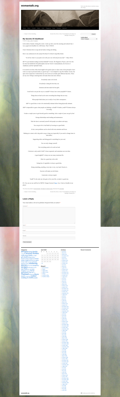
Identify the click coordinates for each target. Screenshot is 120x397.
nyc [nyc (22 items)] (28, 265)
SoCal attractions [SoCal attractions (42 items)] (27, 271)
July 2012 (64, 278)
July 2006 (64, 385)
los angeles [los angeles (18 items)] (36, 260)
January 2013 (64, 270)
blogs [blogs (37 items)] (31, 252)
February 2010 (65, 321)
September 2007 (65, 364)
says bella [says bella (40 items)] (24, 269)
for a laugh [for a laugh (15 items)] (34, 255)
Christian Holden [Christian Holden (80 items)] (31, 253)
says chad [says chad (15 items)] (30, 269)
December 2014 (65, 255)
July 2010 (64, 314)
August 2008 (64, 348)
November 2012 (65, 273)
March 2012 (64, 284)
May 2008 (64, 352)
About (28, 28)
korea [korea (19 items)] (32, 260)
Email (24, 230)
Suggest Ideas (45, 270)
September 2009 (65, 329)
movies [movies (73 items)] (24, 265)
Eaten (38, 28)
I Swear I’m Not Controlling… (30, 33)
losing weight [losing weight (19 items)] (24, 261)
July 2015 (64, 251)
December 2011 (65, 288)
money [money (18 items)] (27, 263)
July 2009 (64, 332)
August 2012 (64, 276)
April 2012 (64, 282)
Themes (43, 273)
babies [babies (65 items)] (26, 251)
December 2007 (65, 360)
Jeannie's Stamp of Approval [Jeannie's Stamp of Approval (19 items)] (27, 258)
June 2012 (64, 279)
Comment (25, 206)
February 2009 (65, 339)
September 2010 (65, 311)
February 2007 (65, 375)
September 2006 (65, 382)
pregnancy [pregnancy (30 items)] (36, 265)
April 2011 (64, 300)
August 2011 (64, 294)
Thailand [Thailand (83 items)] (25, 274)
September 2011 (65, 293)
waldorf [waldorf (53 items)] (33, 276)
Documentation (45, 267)
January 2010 (64, 323)
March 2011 (64, 302)
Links (43, 28)
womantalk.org (30, 5)
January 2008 (64, 358)
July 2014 (64, 257)
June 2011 (64, 297)
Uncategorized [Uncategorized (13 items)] (27, 276)
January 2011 (64, 305)
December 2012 (65, 272)
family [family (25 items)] (26, 255)
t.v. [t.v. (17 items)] (34, 272)
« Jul (42, 263)
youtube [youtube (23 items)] (35, 277)
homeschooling (37, 188)
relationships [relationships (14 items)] (30, 267)
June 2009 (64, 333)
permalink (62, 188)
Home (24, 28)
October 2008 (65, 345)
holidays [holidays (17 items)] (33, 257)
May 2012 (64, 281)
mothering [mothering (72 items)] (33, 263)
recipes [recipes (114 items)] (24, 267)
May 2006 (64, 388)
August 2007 (64, 366)
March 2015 (64, 254)
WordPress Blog (45, 275)
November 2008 (65, 343)
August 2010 (64, 312)
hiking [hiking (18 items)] (29, 257)
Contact (34, 28)
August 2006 (64, 384)
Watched (64, 28)
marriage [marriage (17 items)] (30, 261)
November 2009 (65, 326)
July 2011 (64, 296)
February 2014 (65, 260)
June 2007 (64, 369)
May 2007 (64, 370)
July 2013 (64, 264)
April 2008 (64, 354)
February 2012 (65, 285)
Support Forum (45, 272)
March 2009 (64, 337)
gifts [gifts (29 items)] (22, 257)
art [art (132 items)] (22, 251)
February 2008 (65, 357)
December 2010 (65, 306)
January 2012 (64, 287)
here (56, 183)
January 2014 (64, 261)
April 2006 (64, 390)
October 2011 (65, 291)
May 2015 (64, 252)
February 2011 (65, 303)
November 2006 (65, 379)
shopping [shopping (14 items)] (28, 271)
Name (24, 225)
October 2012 (65, 275)
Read (53, 28)
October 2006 (65, 381)
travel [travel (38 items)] (23, 276)
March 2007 (64, 373)
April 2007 (64, 372)
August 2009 (64, 330)
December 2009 (65, 324)
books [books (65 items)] (35, 251)
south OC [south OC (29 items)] (31, 272)
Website (24, 235)
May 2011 (64, 299)
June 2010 (64, 315)
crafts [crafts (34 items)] (22, 255)
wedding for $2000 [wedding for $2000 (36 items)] (27, 278)
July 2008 (64, 349)
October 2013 (65, 263)
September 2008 (65, 346)
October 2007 (65, 363)
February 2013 (65, 269)
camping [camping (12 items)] (22, 253)
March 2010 (64, 320)
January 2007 (64, 376)
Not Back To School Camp (47, 188)
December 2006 (65, 378)
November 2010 (65, 308)
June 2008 (64, 351)
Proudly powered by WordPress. (88, 393)
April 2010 (64, 318)
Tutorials (59, 28)
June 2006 (64, 387)
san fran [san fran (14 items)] (34, 267)
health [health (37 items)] (26, 257)
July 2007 (64, 367)
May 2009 (64, 335)
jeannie (36, 40)
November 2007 (65, 361)
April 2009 (64, 336)
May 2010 (64, 317)
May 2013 (64, 266)
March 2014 (64, 258)
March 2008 (64, 355)
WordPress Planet (45, 276)
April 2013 (64, 267)
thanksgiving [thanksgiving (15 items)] (31, 274)
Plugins (43, 269)
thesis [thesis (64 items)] (36, 274)
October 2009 (65, 327)
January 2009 (64, 340)
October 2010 (65, 309)
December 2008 (65, 342)
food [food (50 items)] (30, 255)
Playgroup (48, 28)
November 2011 (65, 290)
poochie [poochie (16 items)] (31, 265)
